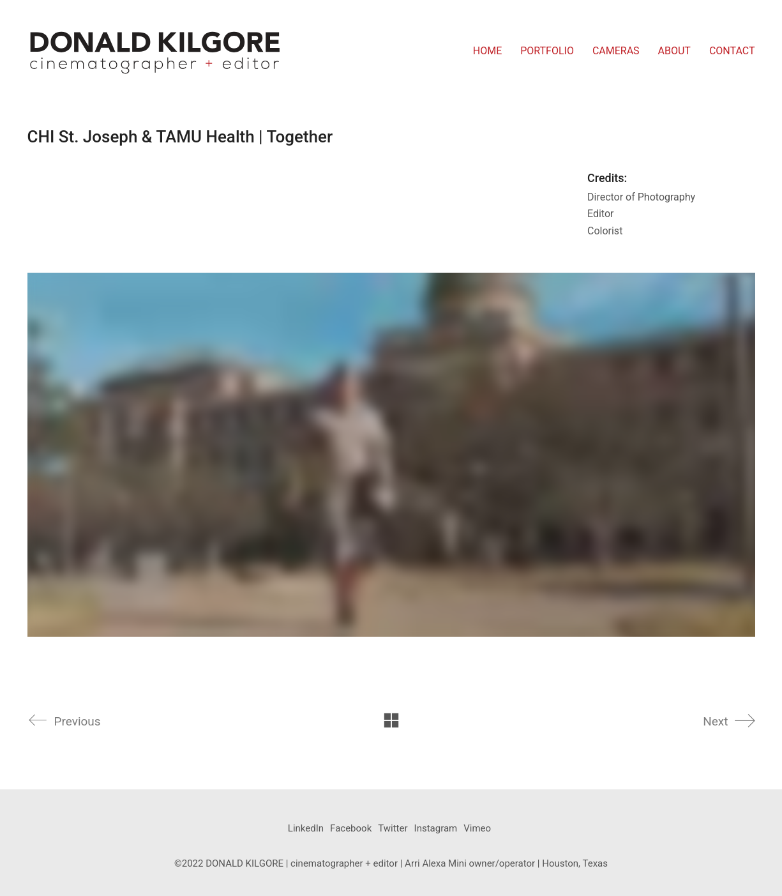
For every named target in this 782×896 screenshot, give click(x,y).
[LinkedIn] (306, 829)
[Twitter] (392, 829)
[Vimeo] (477, 829)
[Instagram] (436, 829)
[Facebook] (351, 829)
